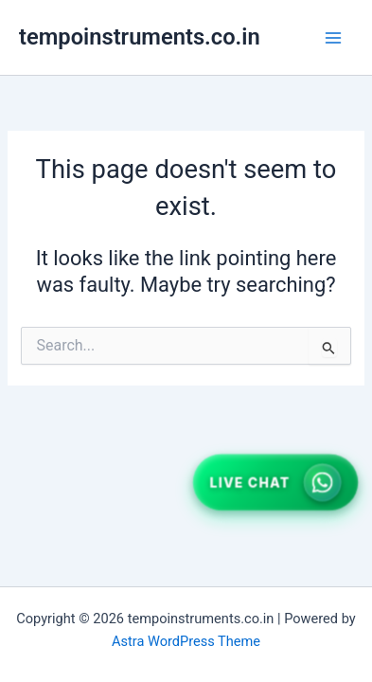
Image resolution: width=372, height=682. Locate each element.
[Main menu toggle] (333, 38)
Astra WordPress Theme (186, 641)
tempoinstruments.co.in (139, 37)
